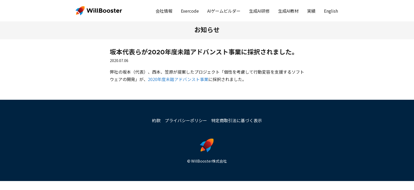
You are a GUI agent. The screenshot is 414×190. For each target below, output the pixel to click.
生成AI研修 (259, 11)
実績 (311, 11)
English (331, 11)
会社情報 (164, 11)
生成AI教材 (288, 11)
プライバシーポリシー (186, 120)
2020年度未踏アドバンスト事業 (178, 79)
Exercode (190, 11)
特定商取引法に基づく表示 (236, 120)
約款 (156, 120)
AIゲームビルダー (224, 11)
